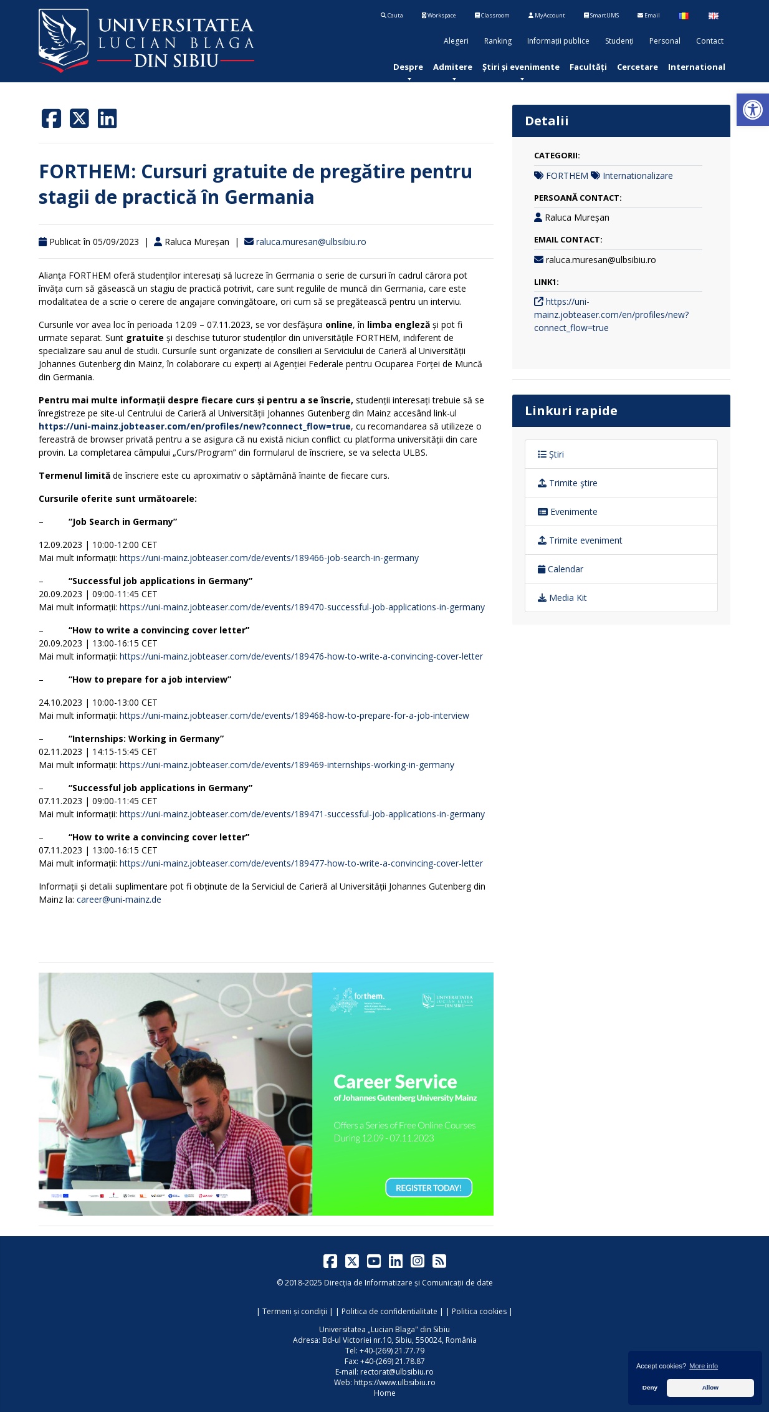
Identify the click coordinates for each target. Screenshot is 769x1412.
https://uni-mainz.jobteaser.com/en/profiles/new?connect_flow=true (611, 314)
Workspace (439, 15)
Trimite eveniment (580, 540)
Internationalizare (638, 175)
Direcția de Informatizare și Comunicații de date (408, 1282)
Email (649, 15)
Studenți (619, 41)
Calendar (560, 569)
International (696, 66)
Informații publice (558, 41)
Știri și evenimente (521, 66)
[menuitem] (408, 66)
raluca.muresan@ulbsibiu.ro (311, 241)
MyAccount (546, 15)
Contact (710, 41)
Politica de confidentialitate (389, 1311)
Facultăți (588, 66)
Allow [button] (710, 1387)
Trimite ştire (568, 483)
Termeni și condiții (294, 1311)
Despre (408, 66)
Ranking (498, 41)
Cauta (392, 15)
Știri (551, 454)
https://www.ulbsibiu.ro (395, 1382)
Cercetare (637, 66)
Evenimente (568, 511)
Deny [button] (649, 1387)
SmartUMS (601, 15)
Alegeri (456, 41)
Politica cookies (479, 1311)
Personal (665, 41)
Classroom (492, 15)
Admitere (452, 66)
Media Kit (562, 597)
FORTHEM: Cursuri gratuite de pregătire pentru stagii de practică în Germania (255, 183)
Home (385, 1393)
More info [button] (703, 1366)
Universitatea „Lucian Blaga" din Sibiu (384, 1329)
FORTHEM (567, 175)
